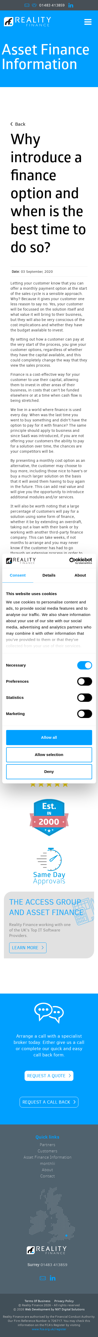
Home (27, 22)
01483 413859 (52, 5)
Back (20, 124)
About (47, 1169)
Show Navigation (87, 22)
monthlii (47, 1163)
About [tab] (80, 575)
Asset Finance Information (48, 1157)
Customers (47, 1151)
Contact (47, 1176)
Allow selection (49, 754)
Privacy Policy (64, 1301)
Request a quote (46, 1076)
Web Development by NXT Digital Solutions (55, 1309)
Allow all (49, 737)
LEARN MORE (25, 948)
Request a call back (46, 1102)
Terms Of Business (37, 1301)
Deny (49, 771)
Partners (47, 1144)
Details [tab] (49, 575)
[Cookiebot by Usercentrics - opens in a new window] (70, 561)
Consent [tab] (18, 575)
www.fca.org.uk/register (49, 1329)
